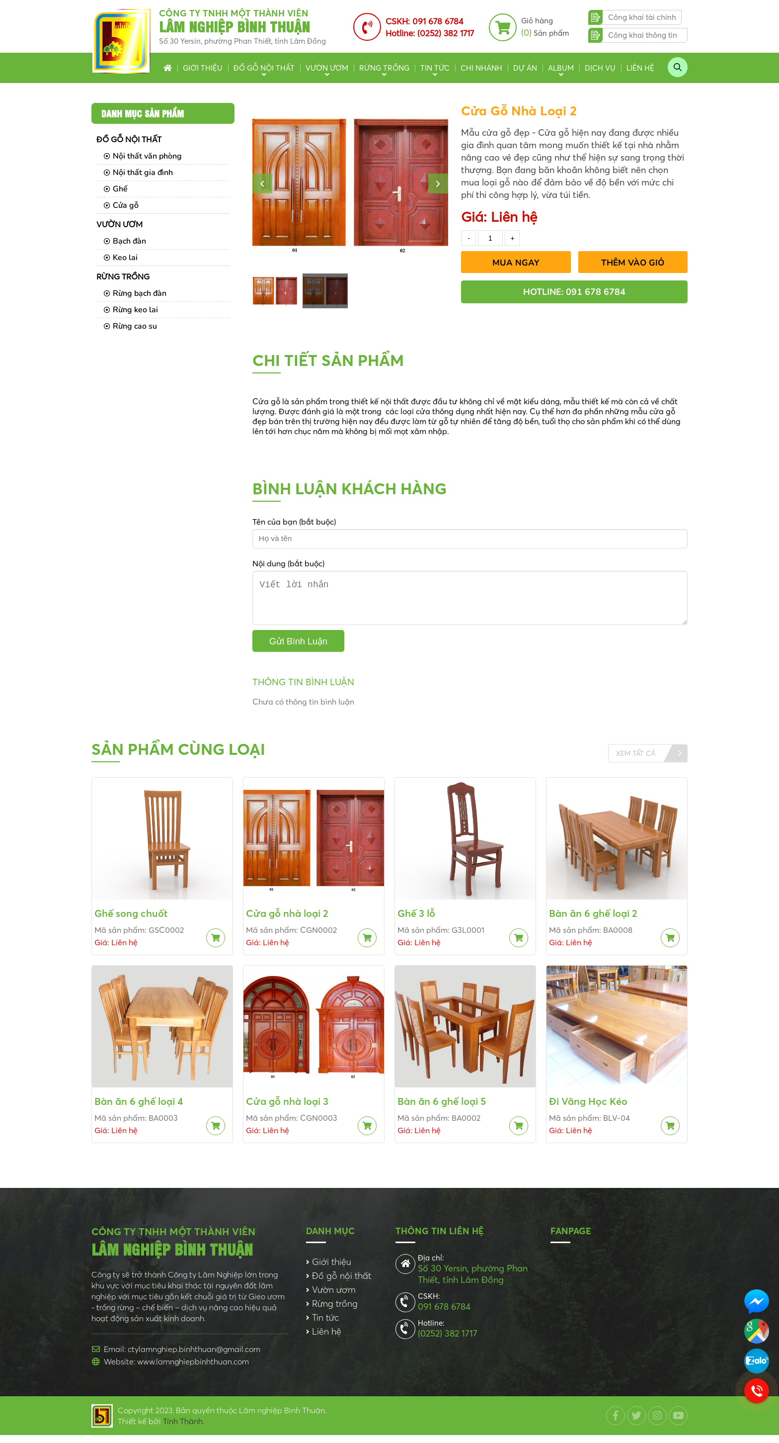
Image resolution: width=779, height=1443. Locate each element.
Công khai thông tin (642, 35)
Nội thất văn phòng (143, 156)
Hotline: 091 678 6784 (574, 292)
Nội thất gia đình (138, 172)
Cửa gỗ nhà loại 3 (287, 1109)
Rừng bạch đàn (135, 293)
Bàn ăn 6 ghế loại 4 (138, 1109)
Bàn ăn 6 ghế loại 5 (441, 1109)
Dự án (525, 68)
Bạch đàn (125, 241)
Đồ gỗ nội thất (264, 68)
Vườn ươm (327, 68)
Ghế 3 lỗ (416, 921)
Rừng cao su (130, 326)
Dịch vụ (600, 68)
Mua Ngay (516, 263)
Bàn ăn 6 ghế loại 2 (593, 921)
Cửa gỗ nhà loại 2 (287, 921)
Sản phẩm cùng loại (178, 757)
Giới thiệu (203, 68)
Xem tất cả (635, 761)
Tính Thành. (183, 1429)
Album (561, 68)
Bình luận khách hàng (349, 488)
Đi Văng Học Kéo (588, 1109)
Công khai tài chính (642, 17)
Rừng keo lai (131, 309)
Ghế (116, 188)
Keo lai (121, 257)
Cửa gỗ (121, 205)
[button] (262, 183)
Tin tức (435, 68)
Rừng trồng (384, 68)
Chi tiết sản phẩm (328, 360)
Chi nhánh (481, 68)
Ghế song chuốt (130, 921)
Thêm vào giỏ (632, 263)
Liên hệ (640, 68)
